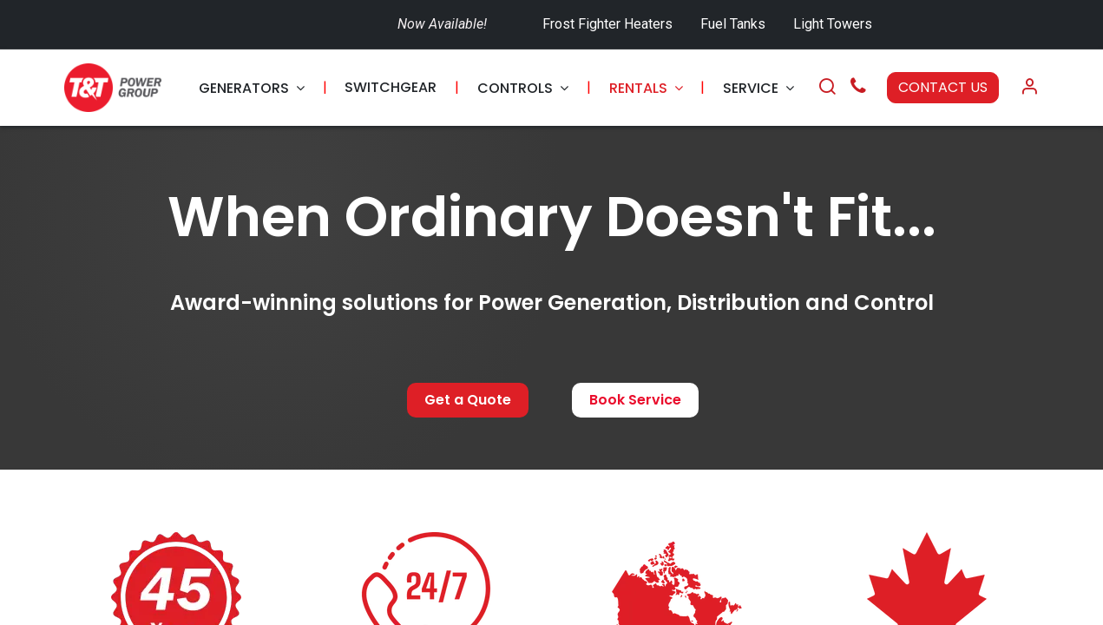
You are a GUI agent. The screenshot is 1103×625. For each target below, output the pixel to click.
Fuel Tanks (734, 24)
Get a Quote (467, 400)
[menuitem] (251, 88)
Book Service (635, 400)
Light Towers (832, 24)
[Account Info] (1029, 87)
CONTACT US (943, 87)
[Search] (827, 87)
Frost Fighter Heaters (607, 24)
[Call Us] (858, 88)
